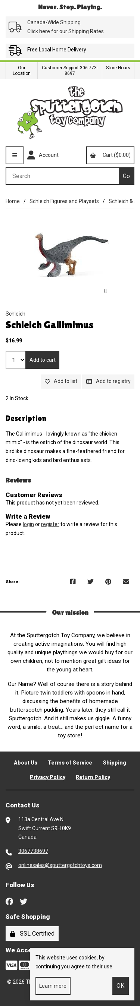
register (50, 524)
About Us (25, 763)
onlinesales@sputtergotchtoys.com (60, 865)
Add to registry (108, 381)
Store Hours (118, 67)
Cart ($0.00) (110, 155)
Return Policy (93, 777)
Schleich (15, 314)
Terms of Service (70, 763)
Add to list (61, 381)
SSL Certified (32, 933)
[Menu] (15, 155)
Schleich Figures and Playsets (64, 201)
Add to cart (42, 360)
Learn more (52, 986)
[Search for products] (62, 176)
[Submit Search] (126, 176)
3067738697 (33, 851)
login (28, 524)
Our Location (22, 70)
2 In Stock (17, 398)
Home (13, 201)
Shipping (114, 763)
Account (43, 155)
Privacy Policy (47, 777)
